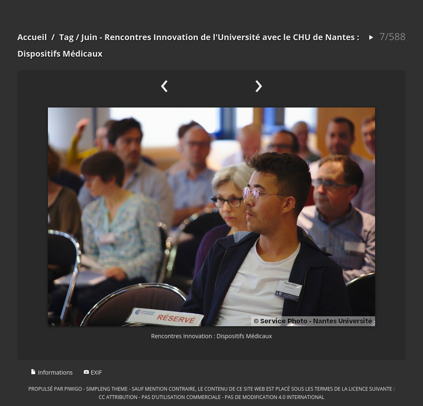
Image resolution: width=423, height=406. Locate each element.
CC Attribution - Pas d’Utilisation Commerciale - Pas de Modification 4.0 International (211, 397)
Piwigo (73, 388)
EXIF (92, 372)
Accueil (32, 37)
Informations (52, 372)
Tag (66, 37)
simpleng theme (107, 388)
